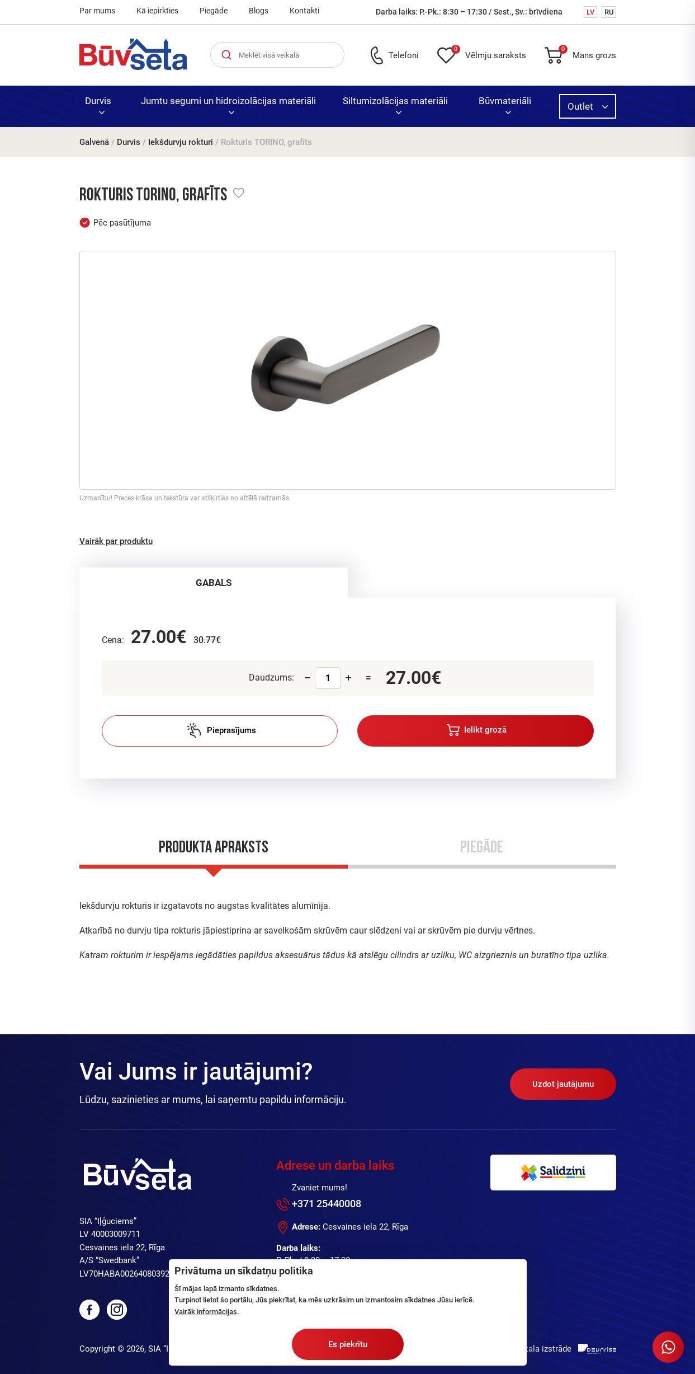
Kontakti (304, 10)
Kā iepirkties (157, 10)
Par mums (97, 10)
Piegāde (214, 10)
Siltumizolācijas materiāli (395, 104)
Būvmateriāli (505, 104)
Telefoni (404, 55)
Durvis (98, 104)
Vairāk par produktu (116, 541)
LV (590, 12)
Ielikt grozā (477, 730)
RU (608, 12)
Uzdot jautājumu (563, 1084)
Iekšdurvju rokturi (180, 142)
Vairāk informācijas (205, 1311)
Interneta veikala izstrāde (524, 1349)
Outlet (588, 106)
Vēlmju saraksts (488, 53)
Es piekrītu (347, 1344)
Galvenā (94, 142)
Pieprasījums (221, 730)
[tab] (213, 583)
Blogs (258, 10)
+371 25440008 (326, 1203)
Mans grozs (587, 53)
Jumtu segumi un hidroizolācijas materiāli (228, 104)
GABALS (213, 582)
